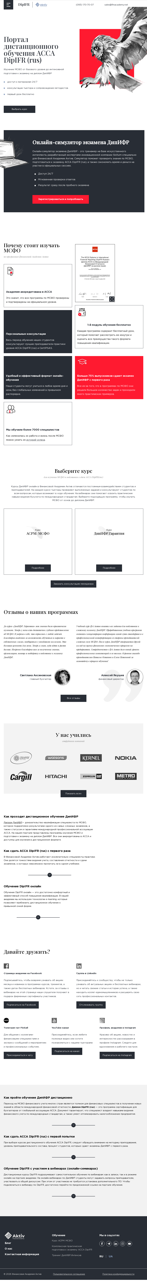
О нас (8, 1251)
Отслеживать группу (91, 1007)
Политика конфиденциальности (118, 1276)
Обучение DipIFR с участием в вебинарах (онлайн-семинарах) (73, 1179)
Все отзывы (73, 700)
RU (101, 1259)
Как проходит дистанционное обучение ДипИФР (50, 831)
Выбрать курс (19, 109)
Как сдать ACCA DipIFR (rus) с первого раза (50, 860)
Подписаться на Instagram (117, 1057)
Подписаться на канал (67, 1053)
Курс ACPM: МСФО (62, 1243)
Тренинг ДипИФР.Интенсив (66, 1257)
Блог (8, 1245)
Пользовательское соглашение (69, 1276)
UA (111, 1259)
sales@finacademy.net (116, 5)
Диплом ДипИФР (13, 825)
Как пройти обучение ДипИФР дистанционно (73, 1108)
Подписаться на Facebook (21, 1007)
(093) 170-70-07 (85, 5)
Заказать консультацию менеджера (73, 584)
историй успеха (35, 440)
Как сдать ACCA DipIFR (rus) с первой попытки (73, 1144)
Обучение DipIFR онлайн (38, 898)
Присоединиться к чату (20, 1057)
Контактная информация (22, 1256)
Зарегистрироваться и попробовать (60, 199)
